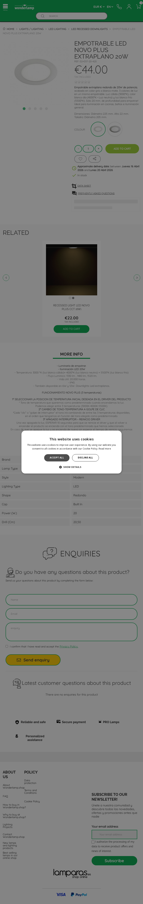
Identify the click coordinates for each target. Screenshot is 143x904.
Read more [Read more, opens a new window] (105, 448)
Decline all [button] (85, 457)
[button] (71, 467)
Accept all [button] (57, 457)
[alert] (71, 452)
